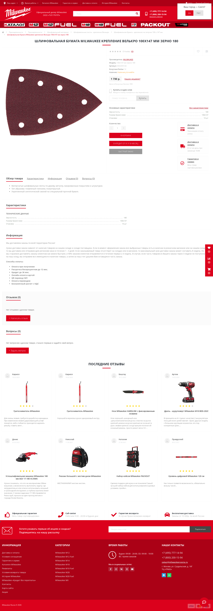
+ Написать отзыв (18, 318)
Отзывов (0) (72, 178)
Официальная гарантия (24, 513)
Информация (55, 178)
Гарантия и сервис (70, 3)
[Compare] (206, 51)
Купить (142, 98)
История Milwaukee (109, 3)
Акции (5, 592)
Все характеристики (198, 108)
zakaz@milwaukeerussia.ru (175, 562)
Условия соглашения (12, 556)
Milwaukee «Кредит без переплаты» (19, 580)
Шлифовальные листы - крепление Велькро (91, 32)
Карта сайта (7, 588)
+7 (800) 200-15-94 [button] (172, 557)
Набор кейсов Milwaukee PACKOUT (133, 476)
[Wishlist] (198, 51)
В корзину (126, 135)
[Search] (137, 13)
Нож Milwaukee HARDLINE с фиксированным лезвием (133, 412)
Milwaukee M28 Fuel (64, 576)
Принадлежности (16, 32)
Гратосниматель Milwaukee (27, 411)
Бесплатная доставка (183, 513)
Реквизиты (7, 568)
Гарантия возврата (128, 513)
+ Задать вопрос (17, 350)
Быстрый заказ (125, 151)
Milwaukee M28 (62, 572)
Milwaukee (128, 59)
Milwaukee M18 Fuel (64, 568)
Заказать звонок (156, 16)
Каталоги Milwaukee (50, 3)
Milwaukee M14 (62, 560)
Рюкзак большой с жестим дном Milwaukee (80, 476)
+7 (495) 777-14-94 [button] (172, 552)
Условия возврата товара (14, 572)
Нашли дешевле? (132, 79)
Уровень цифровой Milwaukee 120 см (186, 476)
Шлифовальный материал (58, 32)
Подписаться (200, 529)
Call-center (70, 513)
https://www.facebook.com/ (110, 569)
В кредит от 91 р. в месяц (125, 143)
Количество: (115, 123)
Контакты (125, 3)
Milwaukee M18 (62, 564)
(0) (132, 51)
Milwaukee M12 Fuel (64, 556)
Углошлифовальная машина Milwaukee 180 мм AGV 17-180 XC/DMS (27, 477)
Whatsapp (169, 575)
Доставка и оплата (89, 3)
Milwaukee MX (61, 580)
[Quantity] (117, 128)
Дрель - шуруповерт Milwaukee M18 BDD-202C (186, 411)
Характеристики (35, 178)
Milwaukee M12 (62, 552)
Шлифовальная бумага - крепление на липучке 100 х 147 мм (138, 32)
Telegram (164, 575)
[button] (209, 271)
